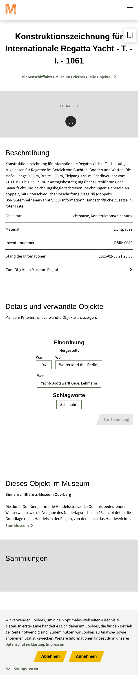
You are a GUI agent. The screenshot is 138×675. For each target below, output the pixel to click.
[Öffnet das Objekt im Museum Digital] (130, 270)
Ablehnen (50, 656)
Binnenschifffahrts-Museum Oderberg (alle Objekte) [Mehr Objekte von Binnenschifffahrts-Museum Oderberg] (67, 77)
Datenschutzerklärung (24, 644)
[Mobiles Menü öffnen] (130, 10)
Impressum (55, 644)
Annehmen (86, 656)
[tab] (69, 668)
